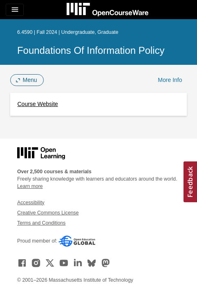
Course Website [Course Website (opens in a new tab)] (38, 104)
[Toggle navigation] (15, 10)
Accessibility (31, 202)
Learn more (30, 186)
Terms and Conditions (41, 223)
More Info (170, 80)
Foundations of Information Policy (91, 50)
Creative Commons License (47, 213)
